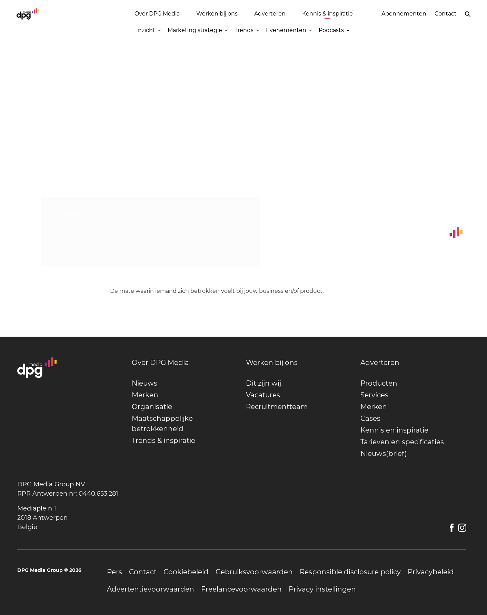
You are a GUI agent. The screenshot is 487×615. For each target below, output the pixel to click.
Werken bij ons (217, 13)
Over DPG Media (157, 13)
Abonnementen (403, 13)
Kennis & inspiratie (327, 13)
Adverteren (270, 13)
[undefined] (185, 362)
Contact (446, 13)
